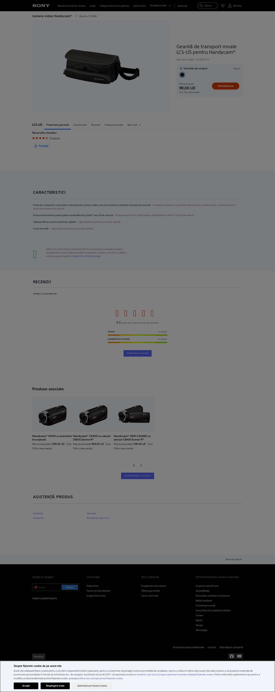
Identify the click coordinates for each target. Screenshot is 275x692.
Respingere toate (55, 685)
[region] (137, 676)
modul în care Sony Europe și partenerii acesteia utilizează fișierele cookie (175, 674)
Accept (26, 685)
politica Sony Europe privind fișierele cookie (100, 678)
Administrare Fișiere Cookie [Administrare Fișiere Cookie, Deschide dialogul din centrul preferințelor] (92, 685)
